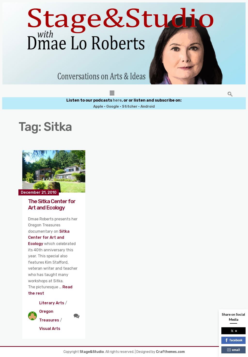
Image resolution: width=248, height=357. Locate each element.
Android (147, 106)
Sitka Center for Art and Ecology (49, 237)
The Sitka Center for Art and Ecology (51, 204)
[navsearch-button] (230, 94)
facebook (233, 340)
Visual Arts (49, 328)
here (117, 100)
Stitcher (130, 106)
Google (112, 106)
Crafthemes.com (170, 352)
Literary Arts (51, 303)
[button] (112, 93)
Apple (98, 106)
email (233, 350)
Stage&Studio (92, 352)
